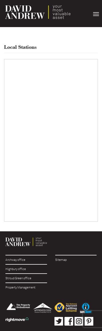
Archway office (15, 259)
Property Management (20, 287)
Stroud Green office (18, 278)
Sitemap (61, 259)
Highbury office (15, 269)
